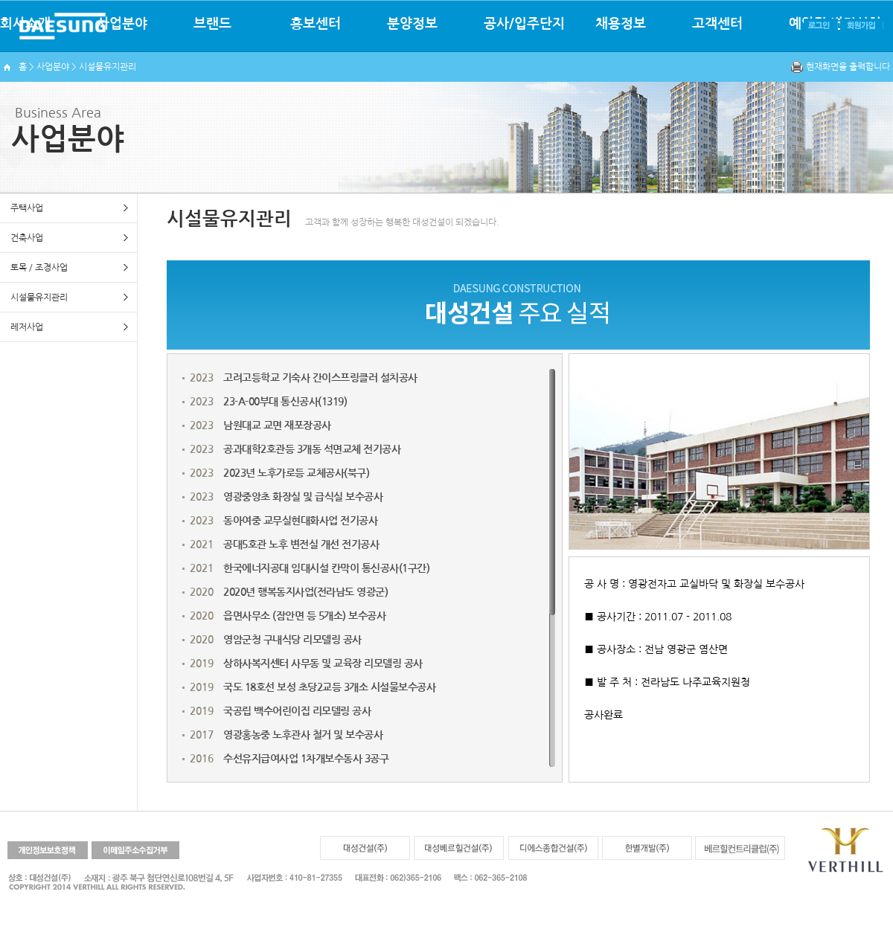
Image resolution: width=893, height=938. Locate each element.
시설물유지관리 (39, 297)
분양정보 (412, 23)
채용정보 (620, 23)
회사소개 (25, 23)
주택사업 (26, 208)
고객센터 (717, 23)
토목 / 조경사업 (39, 267)
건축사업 (26, 238)
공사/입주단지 (524, 23)
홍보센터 (315, 23)
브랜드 (212, 23)
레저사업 (26, 327)
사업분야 (122, 23)
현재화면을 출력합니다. (849, 66)
